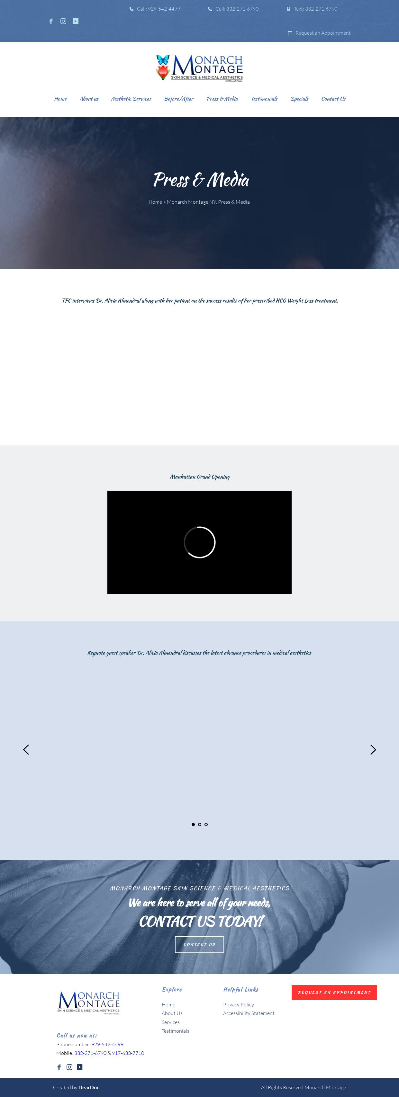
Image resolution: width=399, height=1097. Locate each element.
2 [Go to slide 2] (199, 824)
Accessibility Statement (249, 1013)
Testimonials (175, 1031)
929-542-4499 (107, 1044)
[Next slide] (373, 750)
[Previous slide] (26, 750)
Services (171, 1022)
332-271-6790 (90, 1053)
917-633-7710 (128, 1053)
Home (168, 1004)
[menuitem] (60, 99)
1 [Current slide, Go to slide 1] (193, 824)
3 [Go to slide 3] (206, 824)
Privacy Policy (238, 1004)
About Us (173, 1013)
